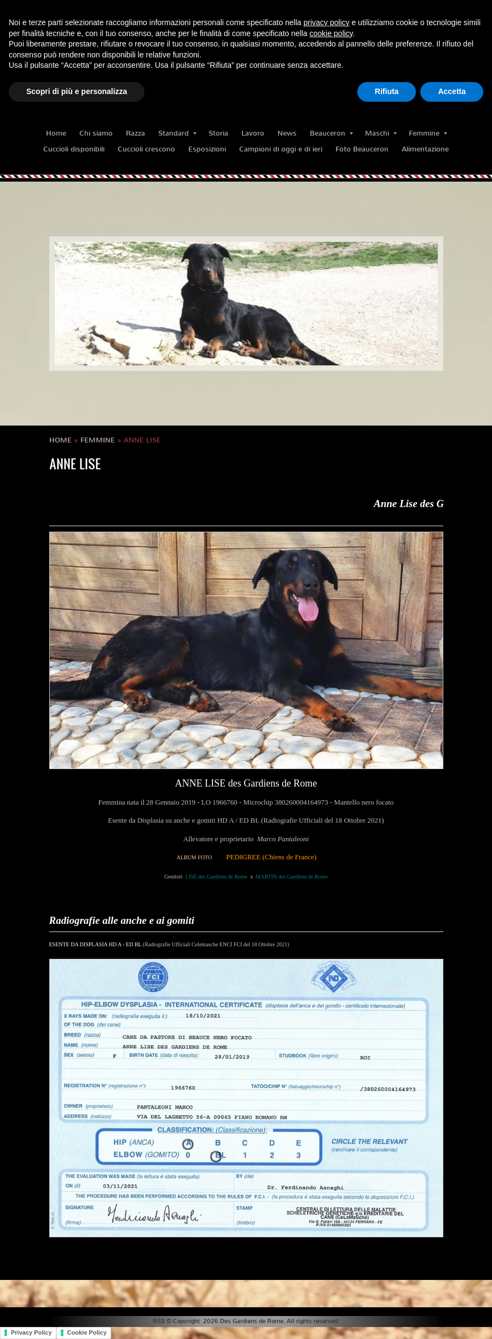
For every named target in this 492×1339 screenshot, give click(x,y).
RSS (159, 1321)
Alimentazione (425, 149)
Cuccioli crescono (146, 149)
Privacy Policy (31, 1332)
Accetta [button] (452, 91)
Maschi (381, 133)
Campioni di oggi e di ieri (280, 149)
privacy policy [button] (327, 22)
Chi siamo (96, 133)
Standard (177, 133)
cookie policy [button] (330, 33)
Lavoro (252, 133)
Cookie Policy (87, 1332)
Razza (135, 133)
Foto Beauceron (362, 149)
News (287, 133)
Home (56, 133)
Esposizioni (207, 149)
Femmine (428, 133)
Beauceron (331, 133)
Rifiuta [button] (387, 91)
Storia (218, 133)
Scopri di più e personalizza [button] (76, 91)
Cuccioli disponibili (74, 149)
